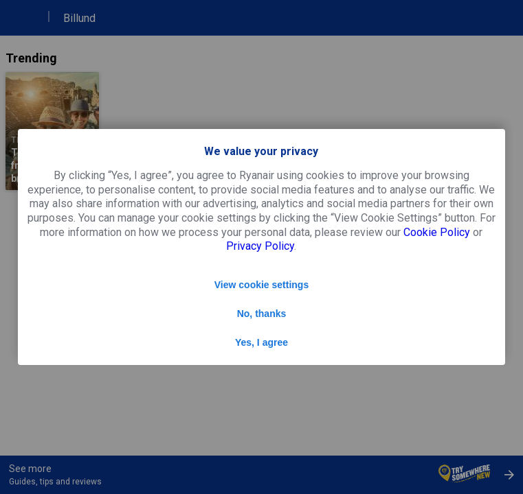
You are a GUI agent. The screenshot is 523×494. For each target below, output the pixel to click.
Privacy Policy (260, 245)
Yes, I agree (261, 342)
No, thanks (262, 313)
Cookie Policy (436, 232)
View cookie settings (261, 284)
